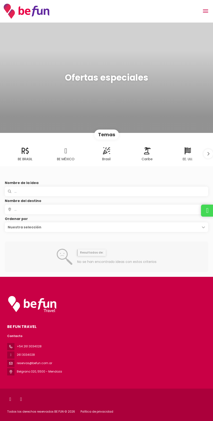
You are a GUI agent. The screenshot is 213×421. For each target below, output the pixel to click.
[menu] (205, 11)
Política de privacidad (97, 411)
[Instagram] (21, 399)
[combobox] (106, 209)
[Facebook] (10, 399)
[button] (208, 154)
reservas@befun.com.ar (34, 363)
